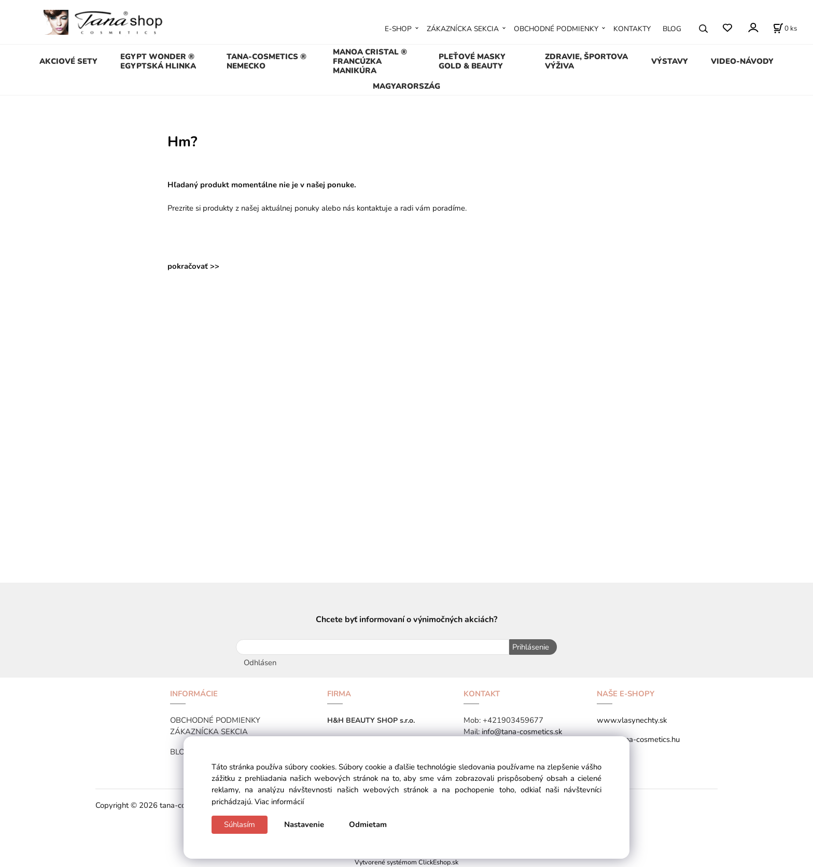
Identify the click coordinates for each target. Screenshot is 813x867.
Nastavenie (304, 824)
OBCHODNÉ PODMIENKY (556, 29)
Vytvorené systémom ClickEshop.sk (406, 861)
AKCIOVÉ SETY (68, 61)
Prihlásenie (530, 647)
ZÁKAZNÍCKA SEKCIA (463, 29)
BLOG (672, 29)
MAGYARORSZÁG (406, 86)
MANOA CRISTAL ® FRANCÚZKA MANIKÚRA (370, 61)
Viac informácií (279, 801)
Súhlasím (239, 824)
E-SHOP (398, 29)
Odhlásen (260, 662)
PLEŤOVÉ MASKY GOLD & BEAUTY (472, 61)
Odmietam (368, 824)
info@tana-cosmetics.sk (522, 731)
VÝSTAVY (669, 61)
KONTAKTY (632, 29)
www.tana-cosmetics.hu (638, 739)
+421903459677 (513, 719)
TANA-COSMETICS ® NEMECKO (266, 61)
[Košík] (785, 28)
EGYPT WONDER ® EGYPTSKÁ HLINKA (158, 61)
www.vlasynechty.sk (632, 719)
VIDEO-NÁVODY (742, 61)
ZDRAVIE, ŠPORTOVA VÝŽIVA (586, 61)
